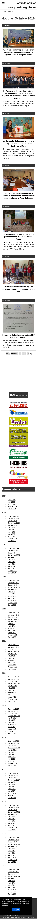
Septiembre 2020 (14, 683)
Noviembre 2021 (13, 647)
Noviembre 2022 (13, 615)
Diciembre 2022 (13, 613)
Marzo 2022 (12, 633)
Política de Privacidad (16, 917)
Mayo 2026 (11, 500)
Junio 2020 (11, 690)
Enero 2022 (12, 637)
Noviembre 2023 (13, 583)
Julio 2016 (11, 816)
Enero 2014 (12, 894)
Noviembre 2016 (13, 807)
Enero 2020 (12, 701)
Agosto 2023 (12, 589)
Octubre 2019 (12, 713)
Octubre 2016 (12, 810)
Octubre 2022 (12, 617)
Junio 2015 (11, 851)
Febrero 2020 (12, 699)
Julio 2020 (11, 688)
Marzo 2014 (12, 889)
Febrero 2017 (12, 795)
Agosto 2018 (12, 750)
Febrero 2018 (12, 763)
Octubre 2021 (12, 649)
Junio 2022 (11, 626)
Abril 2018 (11, 759)
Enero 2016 (12, 830)
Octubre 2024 (12, 553)
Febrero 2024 (12, 571)
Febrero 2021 (12, 667)
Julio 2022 (11, 624)
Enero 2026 (12, 509)
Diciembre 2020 (13, 677)
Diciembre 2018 (13, 741)
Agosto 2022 (12, 621)
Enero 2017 (12, 798)
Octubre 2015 (12, 842)
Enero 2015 (12, 862)
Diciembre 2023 (13, 580)
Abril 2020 (11, 695)
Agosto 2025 (12, 525)
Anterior (14, 354)
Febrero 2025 (12, 538)
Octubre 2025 (12, 521)
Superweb (13, 916)
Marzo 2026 (12, 504)
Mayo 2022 (11, 628)
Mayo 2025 (11, 532)
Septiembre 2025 (14, 523)
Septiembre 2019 (14, 716)
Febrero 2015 (12, 860)
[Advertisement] (15, 377)
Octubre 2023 (12, 585)
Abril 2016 (11, 823)
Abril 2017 (11, 791)
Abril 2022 (11, 630)
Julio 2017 (11, 784)
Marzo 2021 (12, 665)
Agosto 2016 (12, 814)
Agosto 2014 (12, 878)
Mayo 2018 (11, 757)
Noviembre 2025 (13, 518)
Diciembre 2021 (13, 645)
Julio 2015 (11, 849)
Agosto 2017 (12, 782)
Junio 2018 (11, 754)
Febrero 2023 (12, 603)
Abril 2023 (11, 598)
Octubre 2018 (12, 745)
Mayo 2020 (11, 692)
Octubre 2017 (12, 778)
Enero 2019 (12, 733)
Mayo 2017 (11, 789)
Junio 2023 (11, 594)
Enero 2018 (12, 766)
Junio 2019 (11, 722)
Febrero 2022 (12, 635)
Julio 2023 (11, 592)
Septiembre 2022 (14, 619)
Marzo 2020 (12, 697)
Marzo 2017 (12, 793)
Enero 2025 (12, 541)
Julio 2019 (11, 720)
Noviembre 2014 (13, 872)
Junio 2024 (11, 562)
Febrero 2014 (12, 892)
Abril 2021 (11, 662)
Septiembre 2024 (14, 555)
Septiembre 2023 (14, 587)
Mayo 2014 (11, 885)
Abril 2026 (11, 502)
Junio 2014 (11, 883)
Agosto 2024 (12, 557)
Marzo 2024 (12, 568)
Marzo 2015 (12, 857)
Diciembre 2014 (13, 870)
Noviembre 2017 (13, 775)
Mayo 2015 (11, 853)
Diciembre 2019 (13, 709)
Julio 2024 (11, 559)
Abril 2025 (11, 534)
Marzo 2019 (12, 729)
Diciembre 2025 (13, 516)
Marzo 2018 (12, 761)
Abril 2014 (11, 887)
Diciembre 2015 (13, 837)
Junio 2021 (11, 658)
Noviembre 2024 (13, 551)
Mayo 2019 (11, 724)
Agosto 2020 (12, 686)
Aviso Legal (5, 917)
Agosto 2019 (12, 718)
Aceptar (16, 909)
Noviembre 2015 (13, 840)
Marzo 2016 (12, 825)
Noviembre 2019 (13, 711)
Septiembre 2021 (14, 651)
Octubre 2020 (12, 681)
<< (7, 354)
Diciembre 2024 (13, 548)
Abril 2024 (11, 566)
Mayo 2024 (11, 564)
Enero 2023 (12, 605)
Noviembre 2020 (13, 679)
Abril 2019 (11, 727)
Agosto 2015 (12, 846)
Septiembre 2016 (14, 812)
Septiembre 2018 (14, 748)
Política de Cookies (28, 917)
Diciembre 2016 (13, 805)
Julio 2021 (11, 656)
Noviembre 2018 (13, 743)
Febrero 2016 (12, 827)
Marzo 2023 (12, 601)
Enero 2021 (12, 669)
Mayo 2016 (11, 821)
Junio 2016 (11, 819)
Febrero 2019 (12, 731)
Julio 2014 (11, 881)
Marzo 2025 (12, 536)
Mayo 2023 (11, 596)
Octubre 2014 (12, 874)
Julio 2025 (11, 527)
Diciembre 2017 (13, 773)
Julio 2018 (11, 752)
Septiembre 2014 (14, 876)
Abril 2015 (11, 855)
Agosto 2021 (12, 654)
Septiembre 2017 (14, 780)
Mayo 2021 (11, 660)
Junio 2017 (11, 786)
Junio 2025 (11, 530)
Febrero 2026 (12, 506)
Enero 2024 (12, 573)
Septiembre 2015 (14, 844)
